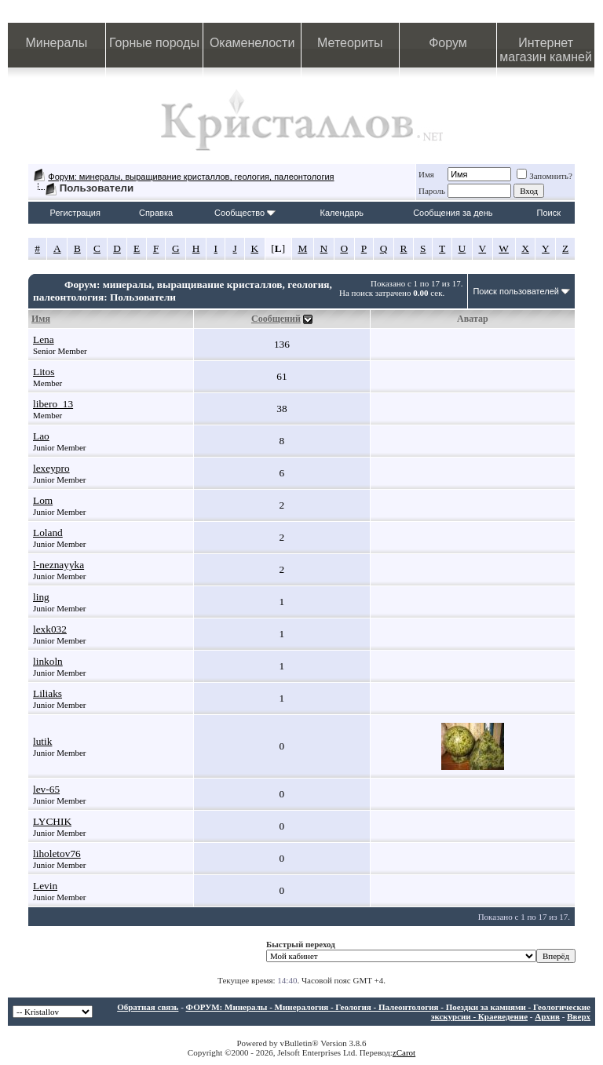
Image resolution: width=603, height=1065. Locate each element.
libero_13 (53, 404)
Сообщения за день (452, 212)
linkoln (48, 661)
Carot (406, 1052)
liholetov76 (57, 853)
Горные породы (154, 42)
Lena (43, 339)
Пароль (431, 190)
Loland (48, 532)
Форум (448, 42)
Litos (43, 371)
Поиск (549, 212)
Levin (45, 886)
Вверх (578, 1016)
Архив (547, 1016)
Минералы (57, 42)
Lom (43, 500)
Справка (156, 212)
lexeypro (51, 468)
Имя (426, 174)
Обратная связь (147, 1007)
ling (41, 597)
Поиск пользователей (516, 291)
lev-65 (46, 789)
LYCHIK (52, 821)
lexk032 (50, 629)
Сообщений (276, 318)
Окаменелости (252, 42)
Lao (41, 436)
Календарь (342, 212)
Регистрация (75, 212)
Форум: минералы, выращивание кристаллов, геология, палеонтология (191, 176)
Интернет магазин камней (545, 50)
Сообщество (245, 212)
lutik (42, 741)
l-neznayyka (58, 565)
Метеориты (349, 42)
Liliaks (47, 693)
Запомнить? (544, 176)
